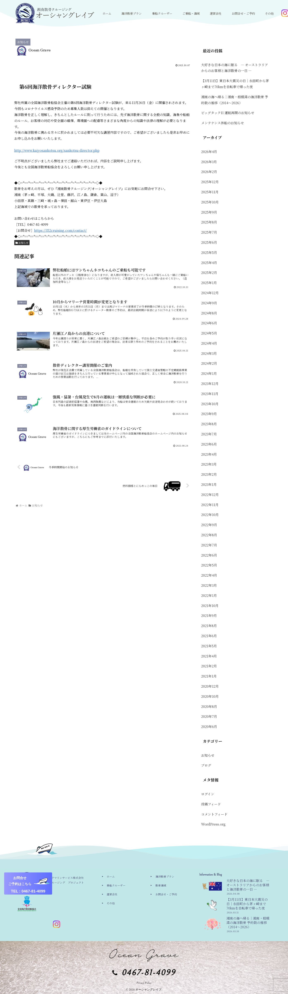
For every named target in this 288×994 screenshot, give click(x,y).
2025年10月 (210, 202)
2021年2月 (209, 666)
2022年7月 (209, 545)
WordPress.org (213, 824)
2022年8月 (209, 535)
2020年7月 (209, 716)
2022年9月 (209, 524)
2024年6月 (209, 323)
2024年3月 (209, 353)
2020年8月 (209, 706)
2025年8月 (209, 222)
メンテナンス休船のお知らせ (222, 123)
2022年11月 (210, 504)
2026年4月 (209, 151)
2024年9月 (209, 303)
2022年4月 (209, 575)
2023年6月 (209, 444)
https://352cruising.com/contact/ (60, 230)
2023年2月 (209, 474)
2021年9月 (209, 615)
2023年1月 (209, 484)
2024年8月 (209, 313)
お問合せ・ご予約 (166, 894)
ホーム (111, 876)
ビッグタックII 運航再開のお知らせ (227, 112)
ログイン (207, 794)
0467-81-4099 (149, 972)
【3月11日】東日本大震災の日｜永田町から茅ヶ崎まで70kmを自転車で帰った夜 (235, 83)
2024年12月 (210, 292)
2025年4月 (209, 262)
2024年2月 (209, 363)
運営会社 (112, 894)
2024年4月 (209, 343)
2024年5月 (209, 333)
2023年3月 (209, 464)
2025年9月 (209, 212)
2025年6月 (209, 242)
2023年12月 (210, 383)
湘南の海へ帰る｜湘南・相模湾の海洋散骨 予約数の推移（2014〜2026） (234, 99)
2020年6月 (209, 726)
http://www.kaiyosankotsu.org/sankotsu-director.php (56, 150)
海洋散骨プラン (164, 876)
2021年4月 (209, 656)
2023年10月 (210, 403)
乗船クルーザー (116, 885)
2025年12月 (210, 181)
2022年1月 (209, 595)
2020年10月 (210, 696)
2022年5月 (209, 565)
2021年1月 (209, 676)
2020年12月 (210, 686)
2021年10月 (210, 605)
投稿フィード (211, 804)
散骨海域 (160, 885)
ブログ (206, 765)
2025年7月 (209, 232)
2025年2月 (209, 272)
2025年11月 (210, 192)
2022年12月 (210, 494)
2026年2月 (209, 171)
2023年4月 (209, 454)
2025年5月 (209, 252)
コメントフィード (214, 814)
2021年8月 (209, 625)
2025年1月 (209, 282)
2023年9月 (209, 413)
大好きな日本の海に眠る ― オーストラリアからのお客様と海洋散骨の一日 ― (234, 67)
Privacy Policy (144, 982)
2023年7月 (209, 434)
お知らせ (22, 242)
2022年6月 (209, 555)
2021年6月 (209, 635)
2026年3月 (209, 161)
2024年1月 (209, 373)
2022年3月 (209, 585)
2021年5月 (209, 646)
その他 (111, 903)
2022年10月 (210, 514)
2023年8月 (209, 424)
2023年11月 (209, 393)
